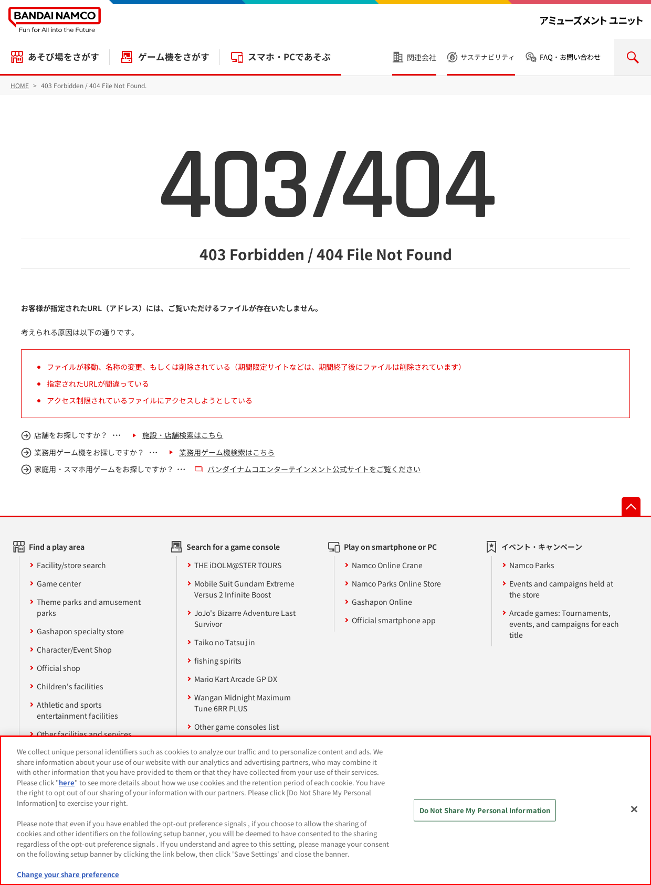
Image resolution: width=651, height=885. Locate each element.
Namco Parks (531, 565)
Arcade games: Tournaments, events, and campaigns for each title (564, 623)
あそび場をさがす (63, 56)
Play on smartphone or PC (390, 546)
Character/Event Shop (74, 649)
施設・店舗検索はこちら (182, 435)
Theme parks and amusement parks (89, 607)
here (67, 782)
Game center (59, 583)
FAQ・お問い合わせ (570, 57)
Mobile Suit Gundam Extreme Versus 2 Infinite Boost (244, 589)
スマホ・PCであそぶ (289, 56)
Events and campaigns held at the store (561, 589)
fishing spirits (218, 660)
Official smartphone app (394, 620)
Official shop (58, 668)
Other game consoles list (236, 726)
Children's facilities (70, 686)
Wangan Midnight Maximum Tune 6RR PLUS (242, 702)
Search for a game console (233, 546)
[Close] (634, 809)
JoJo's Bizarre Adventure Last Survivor (245, 618)
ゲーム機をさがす (173, 56)
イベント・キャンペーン (541, 546)
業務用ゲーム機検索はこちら (227, 452)
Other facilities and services (84, 734)
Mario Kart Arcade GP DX (235, 679)
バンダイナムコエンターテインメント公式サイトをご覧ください (314, 469)
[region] (325, 810)
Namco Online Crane (387, 565)
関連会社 (421, 57)
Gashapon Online (382, 601)
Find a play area (57, 546)
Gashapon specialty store (80, 631)
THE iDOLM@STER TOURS (237, 565)
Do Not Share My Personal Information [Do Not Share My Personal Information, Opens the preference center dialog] (485, 810)
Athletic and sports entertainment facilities (77, 710)
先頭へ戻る (631, 506)
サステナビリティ (487, 57)
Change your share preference (68, 874)
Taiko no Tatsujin (224, 642)
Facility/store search (71, 565)
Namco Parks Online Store (396, 583)
